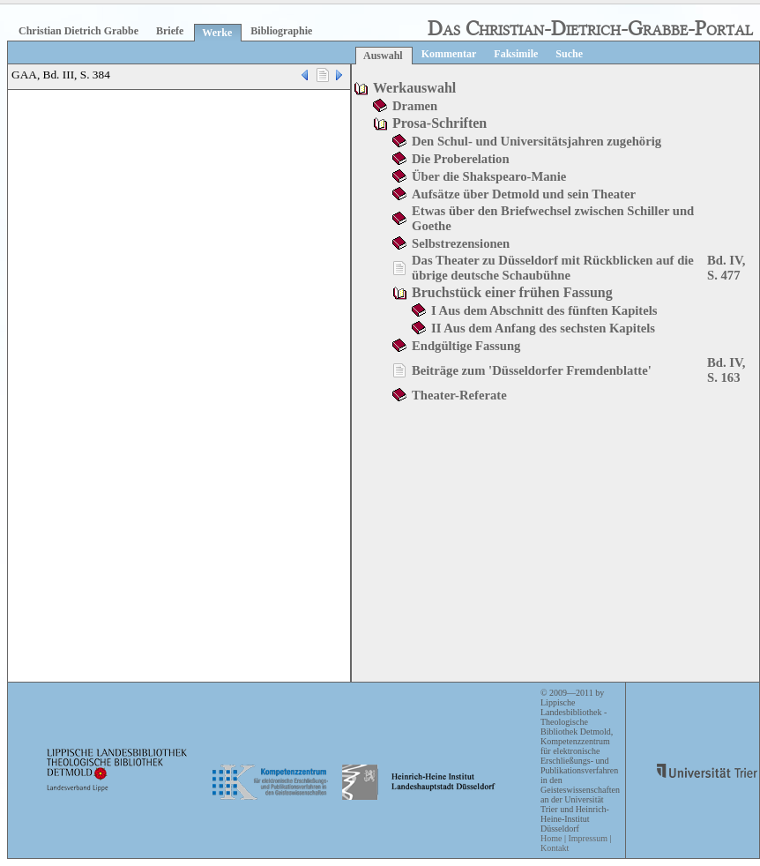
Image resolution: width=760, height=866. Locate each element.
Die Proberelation (461, 159)
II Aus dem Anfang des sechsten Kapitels (543, 328)
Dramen (414, 106)
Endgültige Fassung (466, 346)
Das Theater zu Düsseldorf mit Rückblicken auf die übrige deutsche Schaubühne (553, 267)
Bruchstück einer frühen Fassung (512, 292)
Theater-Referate (459, 395)
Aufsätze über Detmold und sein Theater (524, 194)
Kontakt (554, 848)
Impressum (587, 838)
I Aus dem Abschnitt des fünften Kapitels (544, 310)
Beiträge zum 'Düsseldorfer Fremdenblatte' (532, 370)
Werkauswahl (414, 87)
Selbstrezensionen (461, 243)
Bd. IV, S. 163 (726, 369)
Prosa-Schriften (439, 123)
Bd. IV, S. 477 (726, 267)
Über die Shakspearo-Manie (489, 176)
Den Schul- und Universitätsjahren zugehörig (536, 141)
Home (551, 838)
